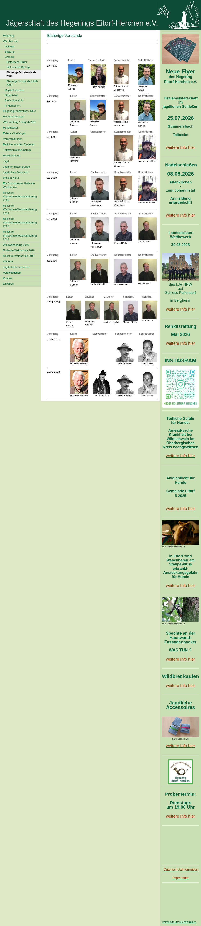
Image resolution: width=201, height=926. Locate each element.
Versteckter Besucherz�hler (179, 922)
